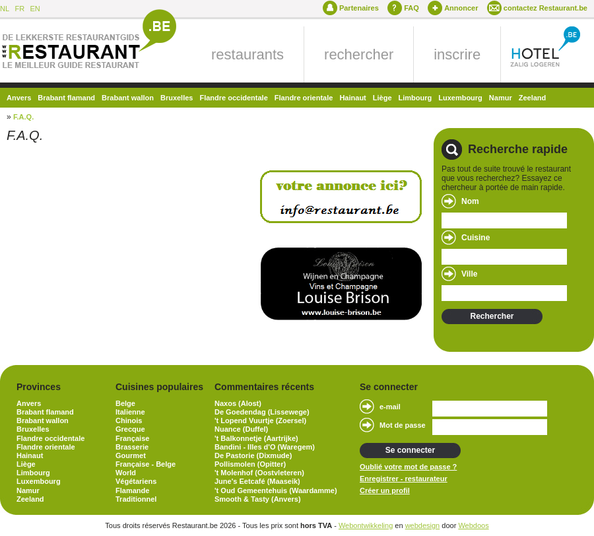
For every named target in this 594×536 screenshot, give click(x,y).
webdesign (422, 525)
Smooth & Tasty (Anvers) (257, 499)
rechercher (358, 54)
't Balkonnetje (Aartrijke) (256, 438)
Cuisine (475, 237)
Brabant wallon (128, 98)
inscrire (457, 54)
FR (19, 9)
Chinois (129, 420)
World (126, 473)
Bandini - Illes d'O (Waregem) (264, 447)
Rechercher (491, 316)
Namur (500, 98)
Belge (125, 403)
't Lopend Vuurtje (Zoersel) (260, 420)
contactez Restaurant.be (545, 8)
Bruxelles (176, 98)
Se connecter (410, 450)
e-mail (390, 407)
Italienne (130, 412)
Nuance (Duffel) (241, 429)
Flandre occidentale (233, 98)
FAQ (411, 8)
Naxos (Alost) (237, 403)
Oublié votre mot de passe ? (408, 467)
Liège (382, 98)
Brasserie (132, 447)
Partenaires (359, 8)
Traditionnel (136, 499)
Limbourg (415, 98)
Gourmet (131, 455)
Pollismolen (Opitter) (250, 464)
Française (132, 438)
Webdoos (473, 525)
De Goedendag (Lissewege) (262, 412)
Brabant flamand (66, 98)
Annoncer (461, 8)
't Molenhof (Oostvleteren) (259, 473)
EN (35, 9)
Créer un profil (385, 490)
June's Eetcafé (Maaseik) (257, 481)
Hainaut (352, 98)
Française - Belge (146, 464)
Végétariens (136, 481)
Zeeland (532, 98)
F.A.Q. (23, 117)
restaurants (247, 54)
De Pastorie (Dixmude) (253, 455)
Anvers (19, 98)
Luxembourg (460, 98)
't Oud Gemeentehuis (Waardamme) (275, 490)
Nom (470, 201)
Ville (469, 274)
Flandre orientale (304, 98)
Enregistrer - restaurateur (403, 479)
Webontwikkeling (366, 525)
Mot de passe (403, 425)
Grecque (130, 429)
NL (4, 9)
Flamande (132, 490)
